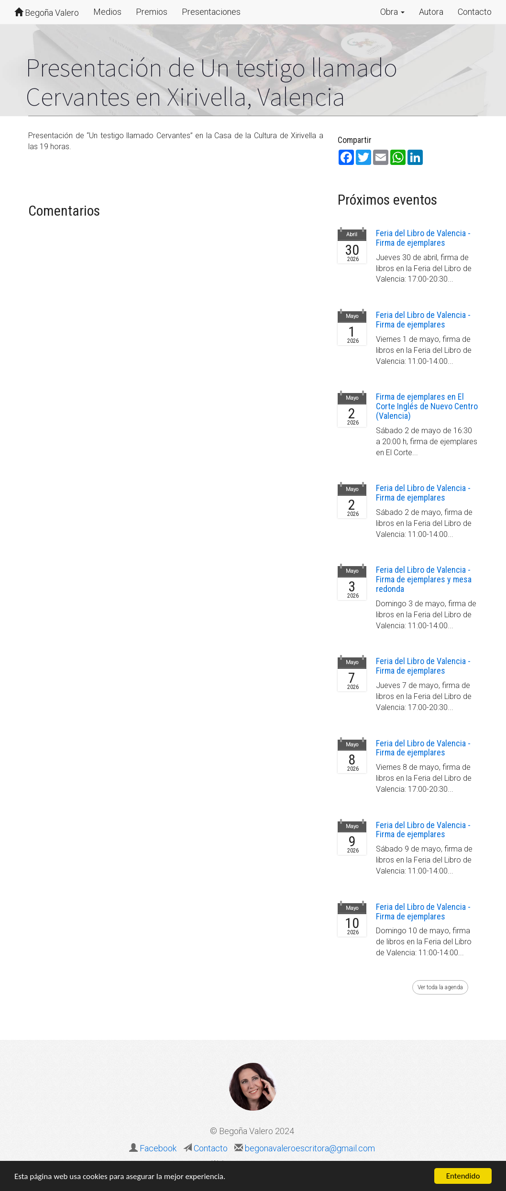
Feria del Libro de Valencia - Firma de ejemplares (423, 238)
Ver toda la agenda (440, 987)
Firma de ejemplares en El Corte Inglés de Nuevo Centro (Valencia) (427, 406)
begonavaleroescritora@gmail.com (309, 1148)
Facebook (158, 1148)
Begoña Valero (46, 13)
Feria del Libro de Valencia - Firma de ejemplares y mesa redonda (424, 579)
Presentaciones (211, 12)
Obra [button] (392, 12)
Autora (431, 12)
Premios (151, 12)
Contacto (475, 12)
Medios (107, 12)
